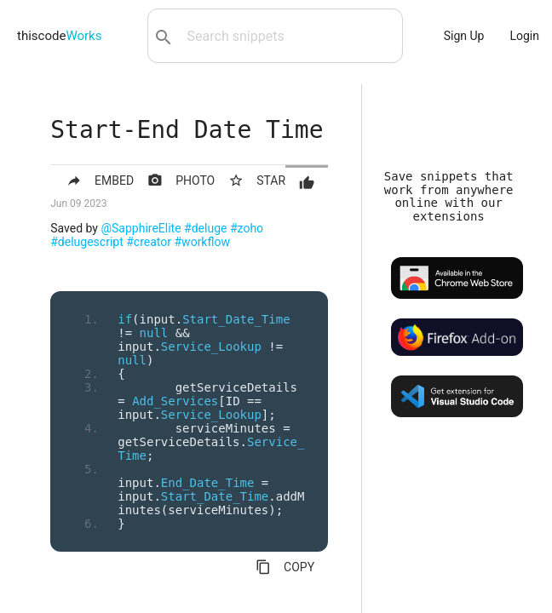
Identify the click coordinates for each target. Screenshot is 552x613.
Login (524, 36)
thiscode (59, 35)
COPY (285, 567)
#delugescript (87, 242)
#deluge (205, 228)
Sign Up (464, 36)
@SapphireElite (141, 228)
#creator (148, 242)
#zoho (246, 228)
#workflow (202, 242)
